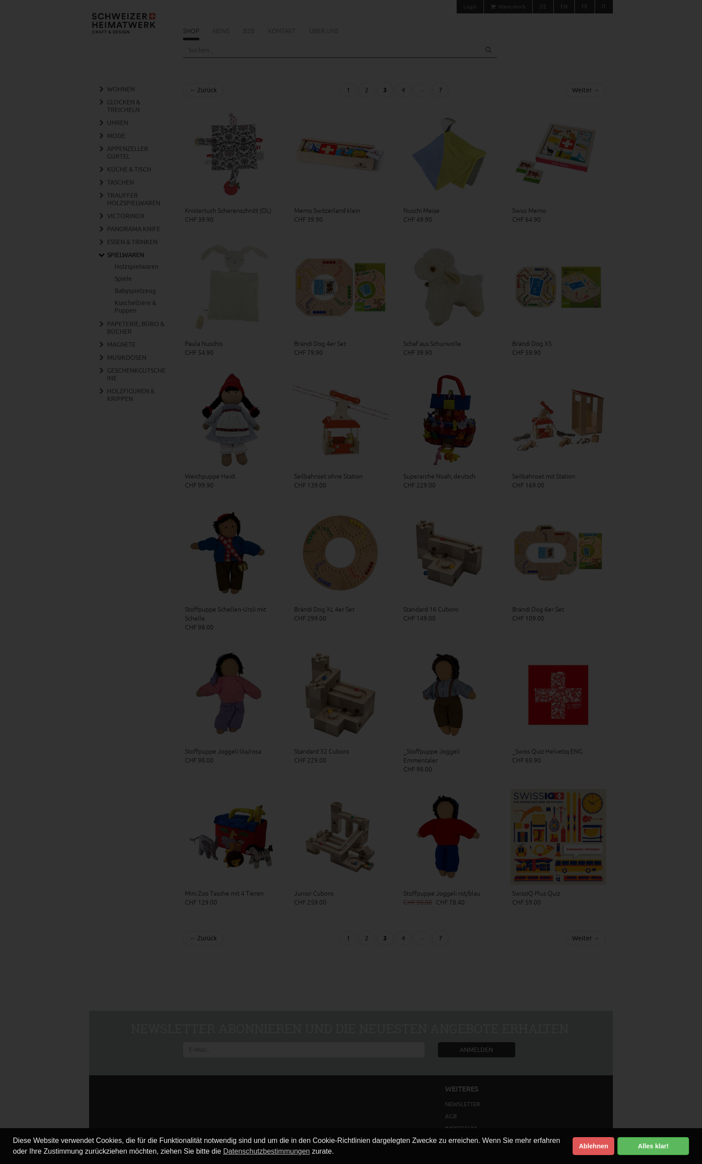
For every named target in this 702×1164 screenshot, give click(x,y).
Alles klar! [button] (653, 1146)
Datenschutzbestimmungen (266, 1151)
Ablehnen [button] (593, 1146)
